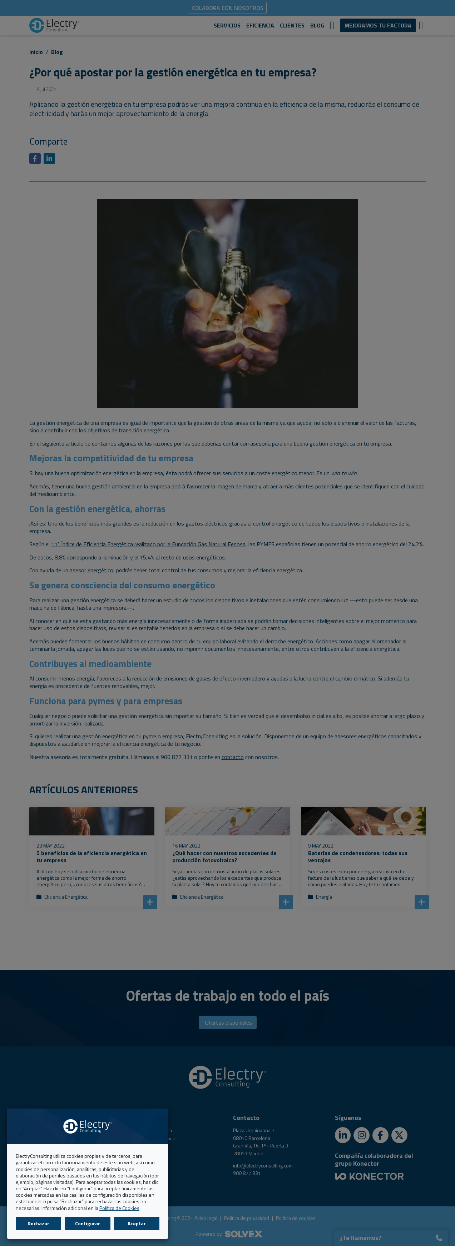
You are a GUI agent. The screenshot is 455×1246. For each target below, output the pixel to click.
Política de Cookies (119, 1208)
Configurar (87, 1223)
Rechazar (38, 1223)
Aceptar (137, 1223)
